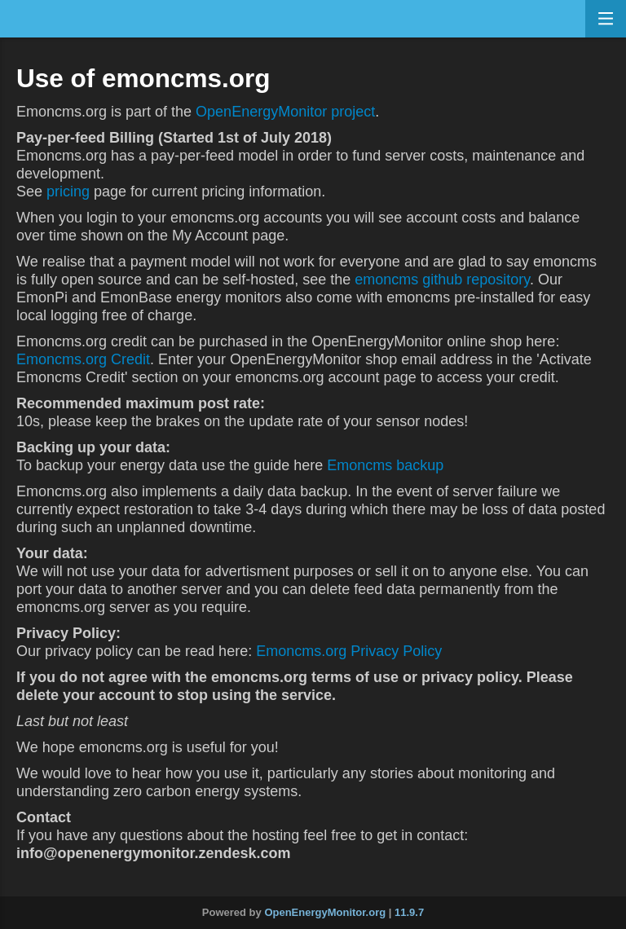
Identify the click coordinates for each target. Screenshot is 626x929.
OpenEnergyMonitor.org (325, 912)
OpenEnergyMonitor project (285, 111)
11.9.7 (409, 912)
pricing (68, 191)
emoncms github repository (442, 279)
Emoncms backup (385, 465)
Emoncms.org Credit (83, 359)
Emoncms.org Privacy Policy (349, 651)
